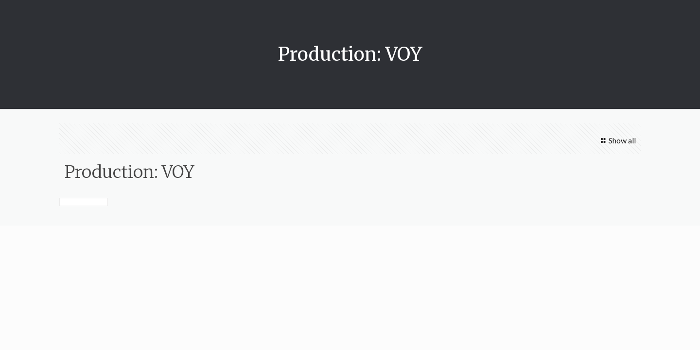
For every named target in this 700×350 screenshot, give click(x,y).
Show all (616, 140)
